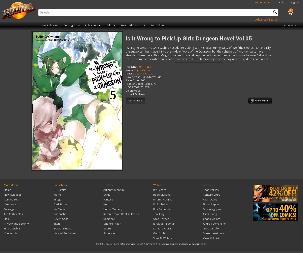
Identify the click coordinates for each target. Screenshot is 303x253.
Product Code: (134, 84)
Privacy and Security (16, 223)
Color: (129, 90)
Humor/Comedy (113, 209)
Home (7, 190)
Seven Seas (61, 219)
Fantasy (108, 199)
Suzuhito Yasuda (143, 73)
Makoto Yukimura (213, 233)
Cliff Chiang (210, 214)
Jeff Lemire (159, 190)
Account (290, 25)
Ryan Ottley (210, 199)
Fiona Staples (211, 204)
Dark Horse (61, 204)
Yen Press (145, 66)
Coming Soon (72, 25)
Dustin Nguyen (212, 209)
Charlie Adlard (211, 219)
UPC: (128, 87)
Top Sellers (158, 25)
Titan (57, 223)
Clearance (10, 204)
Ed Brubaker (160, 204)
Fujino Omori (142, 70)
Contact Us (10, 233)
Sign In (295, 2)
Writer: (130, 70)
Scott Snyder (161, 219)
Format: (130, 94)
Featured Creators (133, 25)
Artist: (129, 73)
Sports (107, 228)
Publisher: (132, 66)
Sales (110, 25)
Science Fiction (112, 223)
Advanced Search (266, 19)
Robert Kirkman (162, 194)
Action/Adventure (114, 190)
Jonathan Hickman (164, 223)
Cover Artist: (133, 77)
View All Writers (162, 238)
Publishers (93, 25)
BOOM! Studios (63, 228)
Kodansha (60, 214)
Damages (10, 209)
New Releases (49, 25)
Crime (106, 194)
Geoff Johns (160, 233)
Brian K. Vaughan (163, 199)
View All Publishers (65, 233)
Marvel (58, 194)
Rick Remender (162, 209)
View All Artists (212, 238)
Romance (109, 219)
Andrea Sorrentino (214, 223)
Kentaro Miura (162, 228)
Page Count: (133, 80)
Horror (107, 204)
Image (57, 199)
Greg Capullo (211, 228)
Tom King (158, 214)
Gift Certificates (263, 2)
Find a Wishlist (12, 228)
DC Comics (60, 190)
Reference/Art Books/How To (121, 214)
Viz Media (60, 209)
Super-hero (110, 233)
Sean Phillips (211, 190)
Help (281, 2)
